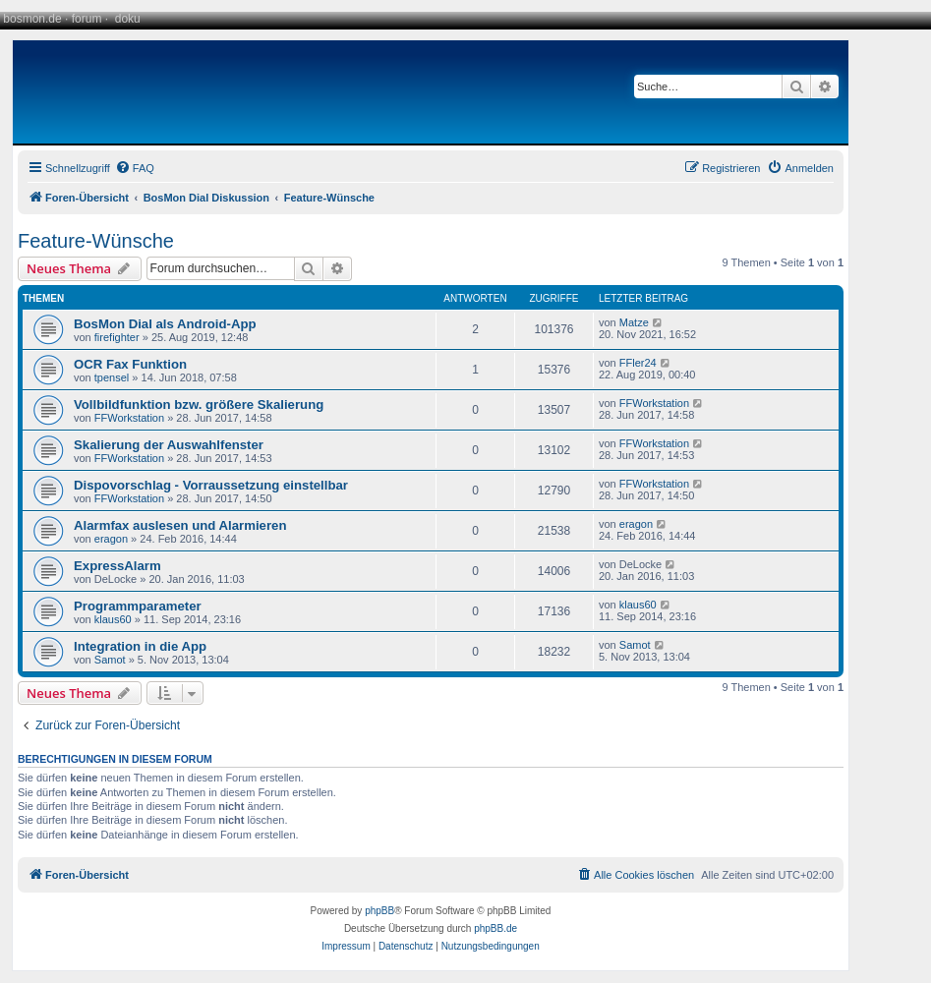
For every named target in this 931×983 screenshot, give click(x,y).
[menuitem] (134, 168)
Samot (110, 659)
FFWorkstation (129, 418)
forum (87, 19)
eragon (111, 539)
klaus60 (113, 619)
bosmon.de (32, 19)
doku (128, 19)
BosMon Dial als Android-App (165, 324)
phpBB (379, 910)
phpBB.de (495, 928)
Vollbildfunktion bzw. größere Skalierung (198, 404)
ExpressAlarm (117, 565)
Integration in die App (140, 646)
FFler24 (638, 363)
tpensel (111, 377)
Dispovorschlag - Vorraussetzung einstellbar (211, 485)
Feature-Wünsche (96, 241)
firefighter (117, 337)
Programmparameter (138, 606)
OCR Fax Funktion (130, 364)
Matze (634, 322)
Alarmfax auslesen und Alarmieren (180, 525)
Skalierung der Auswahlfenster (168, 444)
